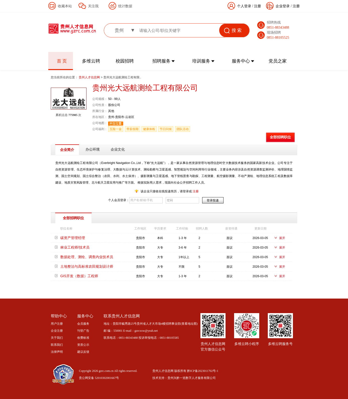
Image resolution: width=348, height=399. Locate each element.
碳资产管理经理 (72, 238)
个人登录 (244, 6)
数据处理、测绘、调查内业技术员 (86, 257)
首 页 (62, 61)
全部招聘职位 (280, 137)
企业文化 (118, 149)
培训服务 (201, 61)
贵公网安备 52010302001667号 (99, 378)
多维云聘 (91, 61)
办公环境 (92, 149)
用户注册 (57, 323)
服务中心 (241, 61)
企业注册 (57, 330)
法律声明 (57, 352)
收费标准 (83, 337)
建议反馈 (83, 352)
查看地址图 (189, 323)
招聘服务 (161, 61)
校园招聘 (125, 61)
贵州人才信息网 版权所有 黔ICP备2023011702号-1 (185, 371)
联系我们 (57, 345)
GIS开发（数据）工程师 (79, 276)
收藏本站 (65, 6)
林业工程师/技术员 (75, 247)
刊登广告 (83, 330)
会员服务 (83, 323)
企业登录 (283, 6)
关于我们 (57, 337)
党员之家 (278, 61)
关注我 (93, 6)
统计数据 (125, 6)
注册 (296, 6)
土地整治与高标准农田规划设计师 (86, 266)
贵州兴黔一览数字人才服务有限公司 (191, 378)
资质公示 (83, 345)
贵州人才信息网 (90, 77)
